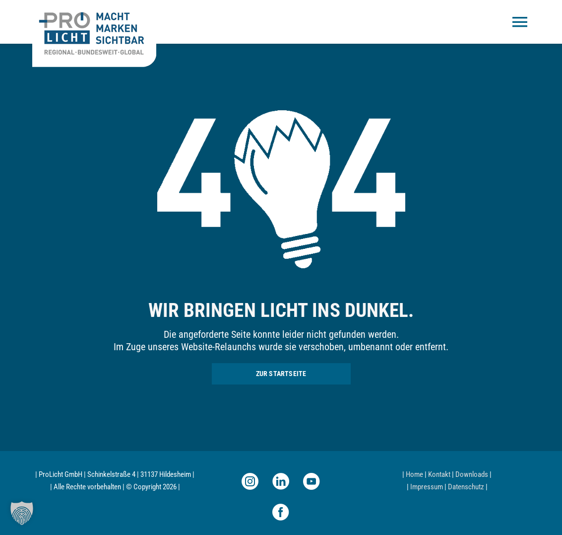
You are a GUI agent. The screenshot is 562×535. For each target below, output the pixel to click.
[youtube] (311, 481)
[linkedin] (281, 481)
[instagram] (250, 481)
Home (414, 474)
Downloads (471, 474)
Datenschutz (466, 486)
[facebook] (281, 512)
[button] (22, 513)
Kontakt (439, 474)
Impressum (426, 486)
